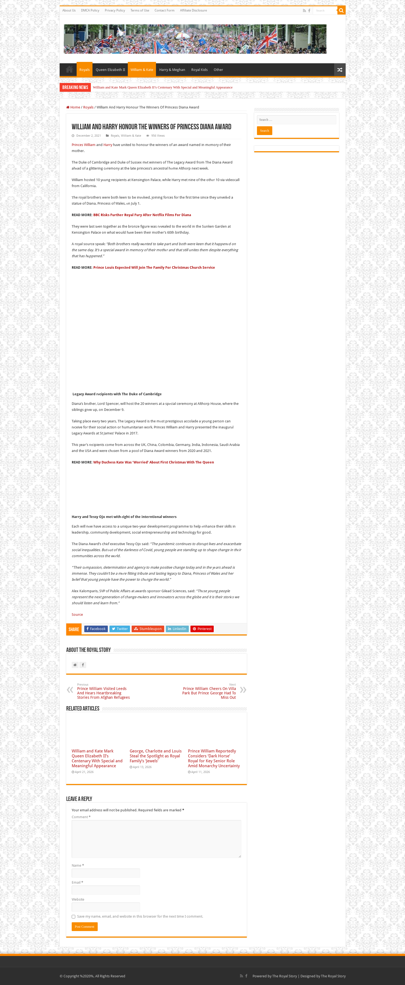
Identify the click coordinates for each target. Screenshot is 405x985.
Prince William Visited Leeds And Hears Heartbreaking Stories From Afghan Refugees (105, 691)
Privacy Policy (115, 10)
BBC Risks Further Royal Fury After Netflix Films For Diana (142, 215)
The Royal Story (284, 976)
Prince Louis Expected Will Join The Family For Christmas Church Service (154, 267)
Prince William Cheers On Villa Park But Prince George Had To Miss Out (208, 691)
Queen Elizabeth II (110, 70)
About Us (69, 10)
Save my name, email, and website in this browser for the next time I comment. (140, 916)
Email (77, 882)
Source (77, 614)
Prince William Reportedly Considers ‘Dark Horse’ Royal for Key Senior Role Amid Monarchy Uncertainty (214, 758)
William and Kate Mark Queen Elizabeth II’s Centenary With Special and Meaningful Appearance (163, 87)
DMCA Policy (90, 10)
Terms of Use (140, 10)
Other (218, 70)
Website (78, 899)
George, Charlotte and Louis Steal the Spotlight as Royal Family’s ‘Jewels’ (156, 756)
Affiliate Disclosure (193, 10)
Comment (81, 817)
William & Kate (142, 70)
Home (69, 69)
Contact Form (165, 10)
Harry (107, 145)
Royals (84, 70)
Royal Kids (199, 70)
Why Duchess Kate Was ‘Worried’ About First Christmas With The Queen (153, 462)
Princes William (84, 145)
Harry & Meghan (172, 70)
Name (78, 865)
